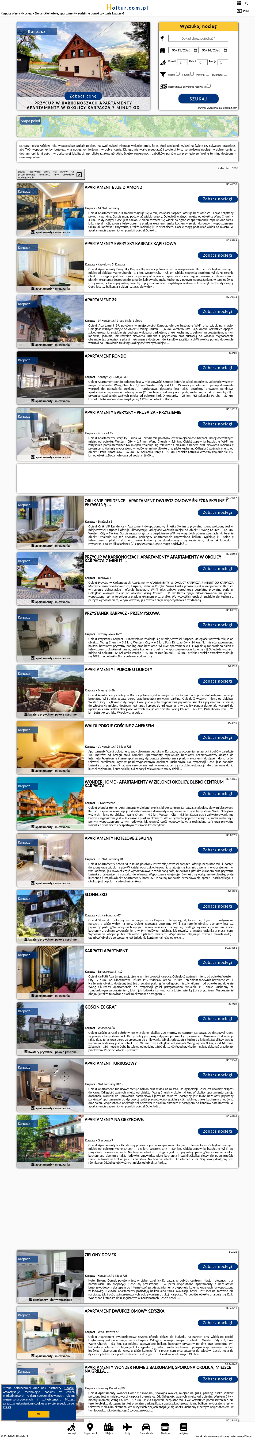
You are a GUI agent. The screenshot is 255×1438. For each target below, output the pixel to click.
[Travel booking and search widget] (127, 479)
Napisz (250, 1436)
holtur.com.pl (127, 8)
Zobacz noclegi (217, 198)
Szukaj (198, 99)
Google (69, 1388)
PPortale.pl (22, 1436)
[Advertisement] (128, 1209)
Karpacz (24, 191)
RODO (7, 1407)
